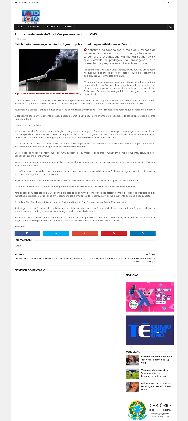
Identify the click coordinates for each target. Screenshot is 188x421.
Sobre (24, 2)
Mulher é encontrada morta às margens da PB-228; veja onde (156, 145)
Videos (68, 26)
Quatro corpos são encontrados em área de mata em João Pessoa (155, 390)
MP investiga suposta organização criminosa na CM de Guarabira (154, 403)
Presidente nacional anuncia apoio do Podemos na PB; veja (156, 119)
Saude (23, 46)
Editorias (34, 26)
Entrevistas (53, 26)
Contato (33, 2)
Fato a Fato (38, 417)
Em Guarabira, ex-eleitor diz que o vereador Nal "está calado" (155, 375)
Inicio (17, 2)
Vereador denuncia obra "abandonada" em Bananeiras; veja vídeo (154, 132)
